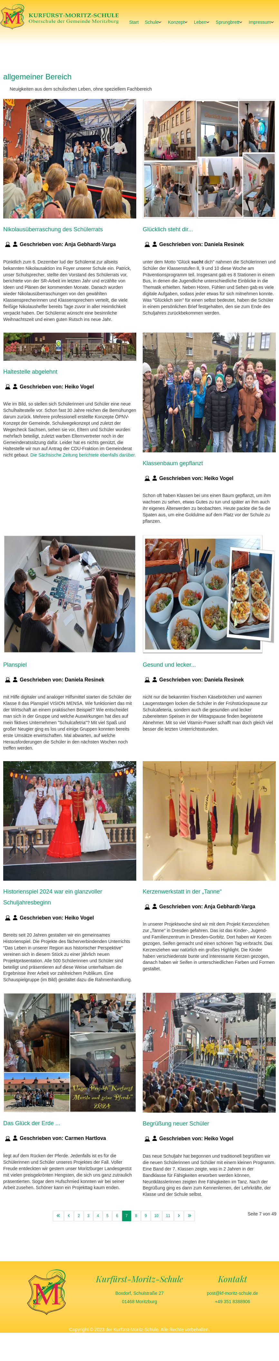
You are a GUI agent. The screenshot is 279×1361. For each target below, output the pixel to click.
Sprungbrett (227, 22)
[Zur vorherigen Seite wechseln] (69, 1216)
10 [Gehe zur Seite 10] (156, 1216)
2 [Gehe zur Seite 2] (79, 1216)
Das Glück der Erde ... (31, 1123)
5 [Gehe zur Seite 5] (107, 1216)
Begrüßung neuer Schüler (176, 1123)
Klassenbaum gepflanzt (173, 463)
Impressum (260, 22)
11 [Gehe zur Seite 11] (168, 1216)
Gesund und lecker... (169, 665)
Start (134, 22)
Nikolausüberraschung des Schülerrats (53, 229)
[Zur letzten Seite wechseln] (189, 1216)
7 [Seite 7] (127, 1216)
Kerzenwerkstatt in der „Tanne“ (182, 891)
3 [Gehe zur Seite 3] (88, 1216)
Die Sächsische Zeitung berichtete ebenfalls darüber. (83, 455)
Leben (200, 22)
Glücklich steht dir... (168, 229)
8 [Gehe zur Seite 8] (136, 1216)
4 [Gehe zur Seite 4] (98, 1216)
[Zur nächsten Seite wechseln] (179, 1216)
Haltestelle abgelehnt (30, 371)
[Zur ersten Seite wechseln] (58, 1216)
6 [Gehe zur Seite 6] (117, 1216)
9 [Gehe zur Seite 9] (146, 1216)
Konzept (176, 22)
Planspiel (15, 665)
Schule (152, 22)
